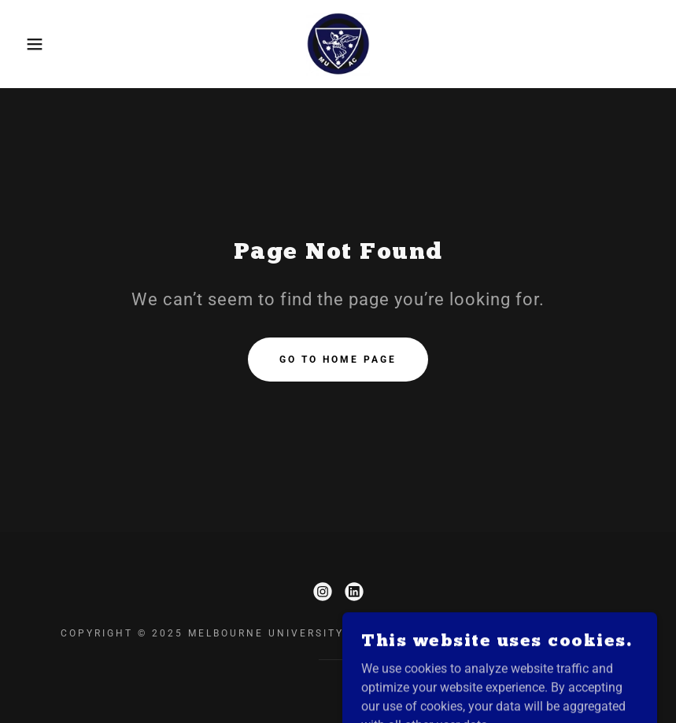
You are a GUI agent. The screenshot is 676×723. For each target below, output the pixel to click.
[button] (34, 44)
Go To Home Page (338, 359)
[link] (338, 44)
